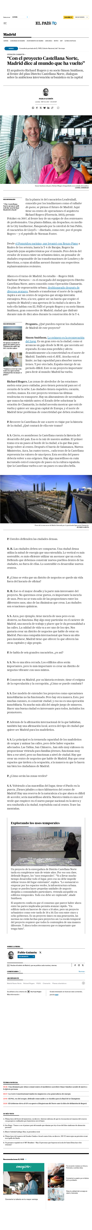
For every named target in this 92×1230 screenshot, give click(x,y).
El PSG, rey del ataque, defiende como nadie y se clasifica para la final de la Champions (44, 1099)
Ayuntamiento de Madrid (35, 41)
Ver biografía (26, 956)
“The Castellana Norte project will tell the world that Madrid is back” (11, 207)
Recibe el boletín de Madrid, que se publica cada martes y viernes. (33, 965)
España (6, 41)
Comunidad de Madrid (17, 41)
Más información (13, 994)
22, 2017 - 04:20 (49, 102)
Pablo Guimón (46, 99)
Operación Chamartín (15, 54)
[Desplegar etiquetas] (83, 983)
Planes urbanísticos (59, 983)
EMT (61, 41)
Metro (56, 41)
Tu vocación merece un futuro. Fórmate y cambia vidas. (77, 1167)
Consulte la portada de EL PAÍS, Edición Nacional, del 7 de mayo (42, 48)
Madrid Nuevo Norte (14, 983)
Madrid (9, 35)
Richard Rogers (28, 983)
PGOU (38, 983)
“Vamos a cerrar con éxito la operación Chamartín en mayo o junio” (12, 372)
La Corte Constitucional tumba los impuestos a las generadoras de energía (40, 1094)
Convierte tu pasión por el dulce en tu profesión (77, 1179)
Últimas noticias (70, 41)
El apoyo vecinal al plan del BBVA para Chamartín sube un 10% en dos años (11, 345)
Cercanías (48, 41)
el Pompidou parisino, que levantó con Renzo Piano (46, 243)
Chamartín (46, 983)
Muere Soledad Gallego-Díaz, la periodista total (22, 1132)
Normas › (82, 971)
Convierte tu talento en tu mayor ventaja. (21, 1199)
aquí (56, 995)
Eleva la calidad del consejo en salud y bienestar (76, 1192)
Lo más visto (8, 1114)
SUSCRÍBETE (68, 17)
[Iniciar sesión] (81, 17)
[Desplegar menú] (5, 23)
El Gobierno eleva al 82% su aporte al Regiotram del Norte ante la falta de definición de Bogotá (47, 1103)
